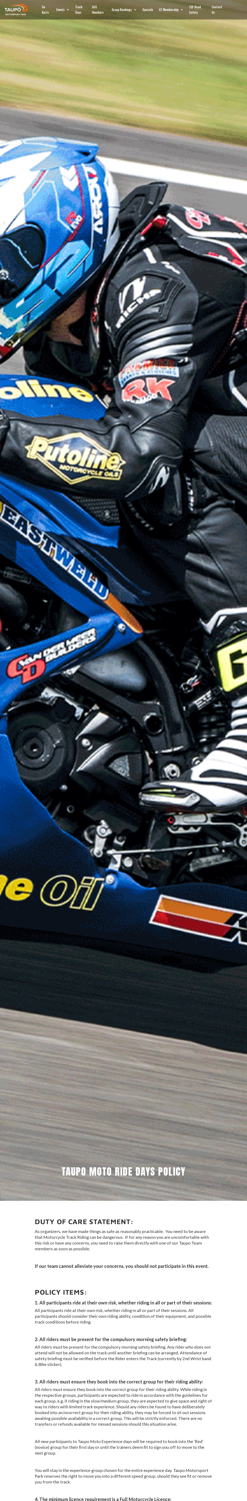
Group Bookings (122, 9)
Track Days (78, 10)
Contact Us (217, 10)
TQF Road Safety (195, 10)
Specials (147, 9)
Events (60, 9)
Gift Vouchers (98, 10)
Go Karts (45, 10)
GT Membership (168, 9)
